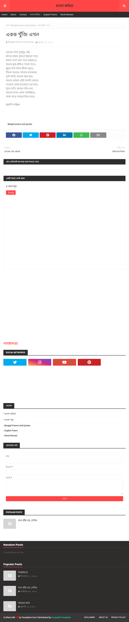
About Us (103, 617)
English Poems (50, 14)
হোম (7, 25)
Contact (23, 14)
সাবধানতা (10, 343)
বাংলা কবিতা (64, 6)
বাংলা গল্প (9, 420)
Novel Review (11, 435)
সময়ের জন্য (24, 603)
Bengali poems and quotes (23, 25)
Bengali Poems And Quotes (21, 42)
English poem (11, 430)
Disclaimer (89, 617)
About (13, 14)
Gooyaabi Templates (61, 617)
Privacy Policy (118, 617)
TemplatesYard (29, 617)
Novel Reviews (66, 14)
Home (4, 14)
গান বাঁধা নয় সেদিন (27, 520)
